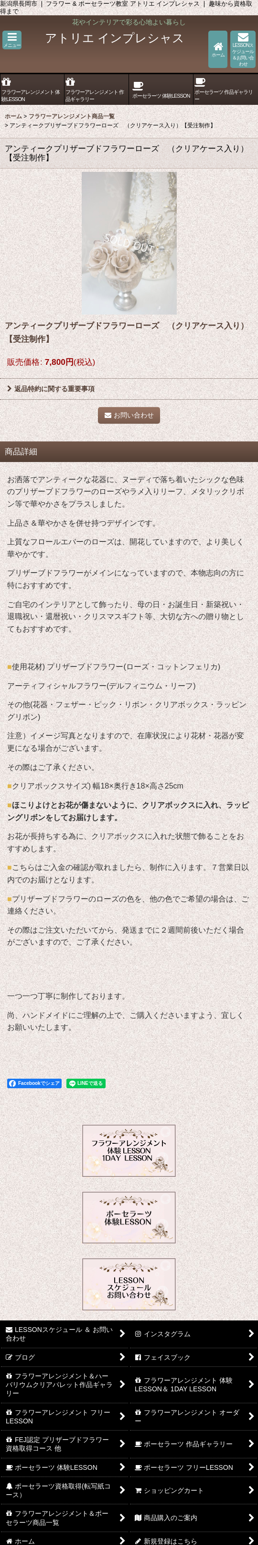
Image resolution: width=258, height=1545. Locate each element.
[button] (12, 40)
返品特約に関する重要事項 (51, 389)
